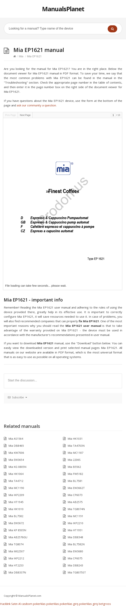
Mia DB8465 (16, 445)
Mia (21, 56)
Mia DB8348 (75, 537)
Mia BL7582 (15, 516)
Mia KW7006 (16, 452)
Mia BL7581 (75, 481)
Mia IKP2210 (75, 523)
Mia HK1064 (15, 474)
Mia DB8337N (17, 572)
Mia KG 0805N (17, 467)
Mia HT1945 (15, 502)
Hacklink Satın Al (10, 604)
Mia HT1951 (75, 530)
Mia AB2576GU (17, 537)
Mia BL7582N (76, 544)
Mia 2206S (74, 460)
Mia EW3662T (76, 488)
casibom (26, 604)
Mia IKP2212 (16, 558)
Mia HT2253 (15, 565)
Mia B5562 (74, 467)
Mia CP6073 (75, 495)
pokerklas (39, 604)
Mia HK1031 (75, 438)
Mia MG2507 (16, 551)
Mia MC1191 (75, 516)
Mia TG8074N (76, 509)
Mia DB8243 (75, 565)
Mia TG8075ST (77, 572)
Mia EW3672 (16, 523)
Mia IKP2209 (16, 495)
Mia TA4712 (15, 481)
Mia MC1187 (75, 452)
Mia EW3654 (16, 460)
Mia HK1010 (15, 509)
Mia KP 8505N (17, 530)
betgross (105, 604)
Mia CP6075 (75, 558)
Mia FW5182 (75, 474)
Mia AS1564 (15, 438)
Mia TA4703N (76, 445)
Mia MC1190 (16, 488)
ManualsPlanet (63, 9)
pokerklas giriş (69, 604)
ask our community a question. (37, 105)
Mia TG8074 (15, 544)
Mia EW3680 (75, 551)
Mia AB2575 (75, 502)
